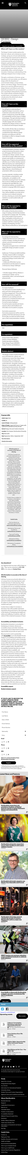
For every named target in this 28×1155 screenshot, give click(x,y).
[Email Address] (14, 723)
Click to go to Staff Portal (7, 1148)
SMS (2, 751)
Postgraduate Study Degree (8, 1083)
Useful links (5, 1132)
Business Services (5, 1101)
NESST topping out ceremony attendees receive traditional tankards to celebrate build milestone (13, 957)
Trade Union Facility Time (7, 1122)
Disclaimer (4, 1118)
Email (2, 738)
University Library (5, 1090)
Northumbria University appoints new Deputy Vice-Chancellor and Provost (13, 882)
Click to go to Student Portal (8, 1145)
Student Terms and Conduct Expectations (12, 1092)
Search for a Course (6, 1081)
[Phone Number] (14, 727)
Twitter (2, 1009)
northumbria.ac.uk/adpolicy (14, 540)
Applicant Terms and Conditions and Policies (12, 1094)
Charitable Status (5, 1109)
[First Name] (14, 712)
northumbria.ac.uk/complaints (15, 546)
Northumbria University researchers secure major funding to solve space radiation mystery (12, 845)
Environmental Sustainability (8, 1143)
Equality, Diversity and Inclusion (9, 1139)
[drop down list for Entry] (14, 735)
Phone (3, 745)
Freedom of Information (7, 1111)
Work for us (4, 1107)
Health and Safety (5, 1141)
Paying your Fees (5, 1137)
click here (19, 768)
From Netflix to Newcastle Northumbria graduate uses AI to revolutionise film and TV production (13, 994)
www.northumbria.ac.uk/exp (14, 525)
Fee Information (6, 438)
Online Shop (4, 1152)
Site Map (3, 1128)
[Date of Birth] (14, 719)
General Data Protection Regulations (10, 1150)
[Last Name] (14, 715)
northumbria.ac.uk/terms (14, 531)
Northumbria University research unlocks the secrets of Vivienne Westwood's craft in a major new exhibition (11, 919)
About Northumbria (8, 1098)
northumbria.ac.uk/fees (14, 535)
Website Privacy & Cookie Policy (9, 1116)
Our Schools (4, 1085)
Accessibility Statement (7, 1114)
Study (3, 1079)
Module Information (7, 441)
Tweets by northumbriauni (7, 1012)
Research (3, 1103)
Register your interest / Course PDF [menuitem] (12, 46)
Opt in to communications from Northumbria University (10, 758)
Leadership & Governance (7, 1105)
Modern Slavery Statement (8, 1120)
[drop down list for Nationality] (14, 731)
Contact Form (17, 569)
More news (5, 1001)
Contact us (4, 1135)
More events (22, 1016)
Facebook (7, 1009)
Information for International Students (11, 1088)
